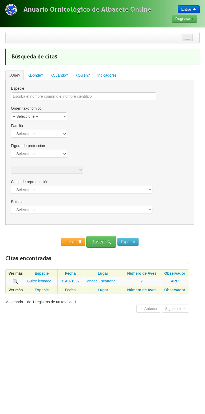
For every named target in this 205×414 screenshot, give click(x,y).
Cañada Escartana (100, 281)
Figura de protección (28, 146)
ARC (175, 281)
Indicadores (107, 75)
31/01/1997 (70, 281)
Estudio (17, 202)
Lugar (103, 273)
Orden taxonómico (26, 108)
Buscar (101, 242)
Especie (17, 88)
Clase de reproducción (29, 182)
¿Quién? (83, 75)
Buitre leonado (39, 281)
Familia (17, 126)
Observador (174, 273)
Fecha (70, 273)
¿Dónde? (35, 75)
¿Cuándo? (59, 75)
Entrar (188, 9)
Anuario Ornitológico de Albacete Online (87, 9)
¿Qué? (14, 75)
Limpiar (73, 242)
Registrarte (184, 19)
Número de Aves (141, 273)
